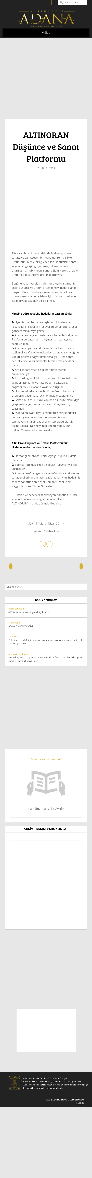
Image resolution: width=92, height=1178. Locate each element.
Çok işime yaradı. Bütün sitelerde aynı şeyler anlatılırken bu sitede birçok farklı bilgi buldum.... (46, 640)
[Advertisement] (35, 76)
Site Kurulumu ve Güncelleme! (64, 1101)
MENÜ (46, 33)
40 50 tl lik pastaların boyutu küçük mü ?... (46, 610)
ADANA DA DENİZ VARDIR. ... (46, 624)
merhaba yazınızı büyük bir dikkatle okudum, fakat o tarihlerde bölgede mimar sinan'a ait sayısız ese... (46, 657)
